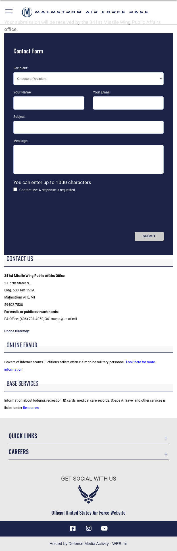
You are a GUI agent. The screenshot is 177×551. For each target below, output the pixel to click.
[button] (9, 12)
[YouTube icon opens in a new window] (104, 528)
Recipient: (20, 68)
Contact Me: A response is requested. (47, 190)
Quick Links (23, 435)
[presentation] (56, 214)
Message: (20, 141)
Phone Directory (16, 331)
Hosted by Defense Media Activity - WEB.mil (88, 543)
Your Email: (102, 92)
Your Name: (22, 92)
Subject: (19, 117)
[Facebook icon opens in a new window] (72, 528)
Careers (19, 451)
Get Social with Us (88, 478)
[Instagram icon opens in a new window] (88, 528)
